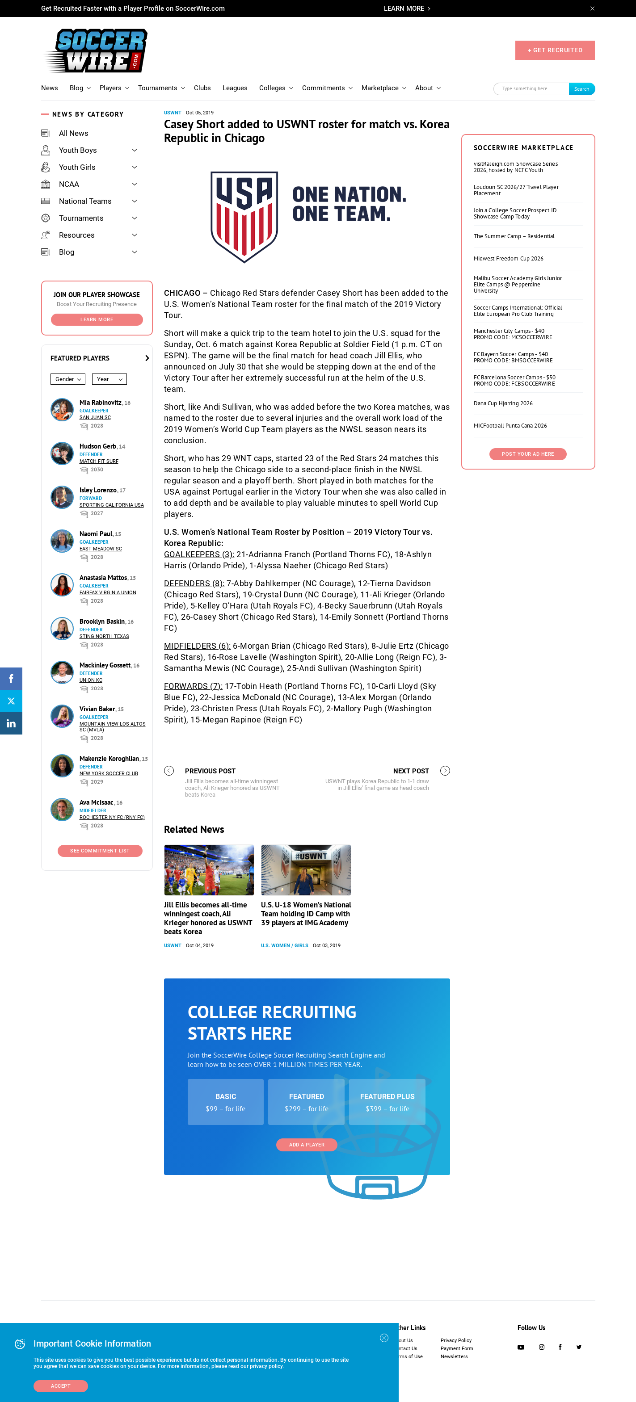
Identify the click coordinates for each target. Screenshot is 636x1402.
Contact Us (405, 1349)
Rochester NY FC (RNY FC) (112, 817)
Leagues (235, 88)
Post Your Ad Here (528, 454)
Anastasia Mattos (104, 577)
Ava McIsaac (97, 802)
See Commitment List (100, 851)
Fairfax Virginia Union (108, 593)
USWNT (172, 113)
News (49, 88)
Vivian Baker (98, 709)
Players (111, 88)
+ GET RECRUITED (555, 50)
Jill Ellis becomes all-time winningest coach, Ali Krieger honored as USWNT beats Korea (208, 918)
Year (103, 379)
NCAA (60, 184)
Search (582, 88)
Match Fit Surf (99, 461)
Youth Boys (69, 150)
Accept (61, 1386)
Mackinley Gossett (106, 665)
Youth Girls (68, 167)
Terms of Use (408, 1357)
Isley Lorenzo (99, 490)
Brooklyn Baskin (103, 621)
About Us (403, 1340)
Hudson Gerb (99, 446)
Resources (68, 235)
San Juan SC (95, 417)
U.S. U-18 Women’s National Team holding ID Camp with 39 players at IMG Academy (306, 914)
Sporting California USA (112, 505)
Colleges (272, 88)
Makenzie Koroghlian (110, 758)
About (424, 88)
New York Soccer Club (109, 774)
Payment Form (457, 1349)
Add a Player (306, 1145)
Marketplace (380, 88)
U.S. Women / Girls (284, 946)
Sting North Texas (104, 636)
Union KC (91, 680)
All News (64, 133)
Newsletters (454, 1357)
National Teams (76, 201)
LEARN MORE (404, 8)
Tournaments (157, 88)
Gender (64, 379)
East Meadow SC (101, 549)
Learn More (96, 320)
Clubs (202, 88)
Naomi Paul (97, 533)
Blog (76, 88)
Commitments (323, 88)
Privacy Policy (456, 1340)
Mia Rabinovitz (101, 402)
